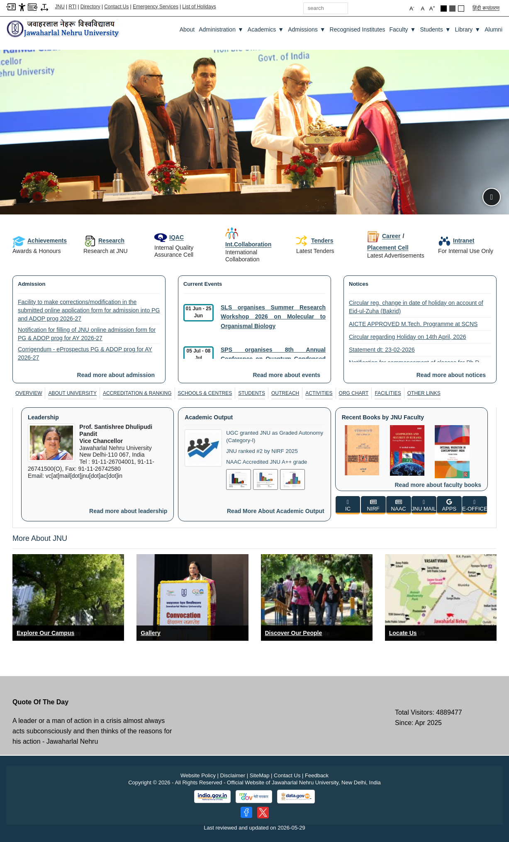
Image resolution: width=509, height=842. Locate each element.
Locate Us (403, 633)
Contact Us (116, 7)
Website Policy (198, 775)
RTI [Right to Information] (72, 7)
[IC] (348, 505)
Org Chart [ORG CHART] (354, 393)
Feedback (317, 775)
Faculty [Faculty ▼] (402, 29)
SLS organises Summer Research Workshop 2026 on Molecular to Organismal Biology (273, 316)
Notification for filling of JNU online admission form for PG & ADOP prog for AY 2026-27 (87, 333)
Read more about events (286, 375)
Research (103, 240)
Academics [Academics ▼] (266, 29)
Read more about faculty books (438, 485)
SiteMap (260, 775)
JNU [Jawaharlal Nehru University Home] (60, 7)
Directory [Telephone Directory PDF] (90, 7)
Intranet (456, 240)
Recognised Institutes (357, 29)
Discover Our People (293, 633)
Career (383, 236)
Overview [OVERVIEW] (28, 393)
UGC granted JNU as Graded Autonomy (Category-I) (264, 436)
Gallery (150, 633)
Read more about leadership (128, 511)
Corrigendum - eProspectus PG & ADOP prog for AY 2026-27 (85, 353)
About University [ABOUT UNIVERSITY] (72, 393)
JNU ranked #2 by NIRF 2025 (264, 450)
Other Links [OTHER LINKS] (424, 393)
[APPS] (449, 505)
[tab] (28, 393)
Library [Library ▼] (468, 29)
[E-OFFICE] (474, 505)
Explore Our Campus (45, 633)
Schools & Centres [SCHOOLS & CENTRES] (205, 393)
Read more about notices (451, 375)
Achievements (39, 240)
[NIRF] (373, 505)
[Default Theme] (461, 8)
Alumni (493, 29)
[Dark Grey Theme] (452, 8)
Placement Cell (388, 247)
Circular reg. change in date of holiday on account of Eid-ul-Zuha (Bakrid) (416, 306)
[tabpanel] (254, 464)
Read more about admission (116, 375)
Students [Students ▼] (435, 29)
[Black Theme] (444, 8)
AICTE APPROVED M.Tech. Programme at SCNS (413, 324)
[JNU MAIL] (424, 505)
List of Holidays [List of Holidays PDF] (199, 7)
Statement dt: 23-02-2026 (382, 349)
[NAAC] (398, 505)
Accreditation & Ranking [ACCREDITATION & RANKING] (137, 393)
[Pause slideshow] (491, 197)
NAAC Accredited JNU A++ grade (269, 460)
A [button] (432, 8)
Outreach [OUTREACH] (285, 393)
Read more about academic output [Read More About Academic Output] (275, 511)
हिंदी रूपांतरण (485, 8)
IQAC (169, 237)
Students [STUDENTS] (251, 393)
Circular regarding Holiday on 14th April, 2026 (407, 336)
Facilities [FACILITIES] (388, 393)
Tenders (314, 241)
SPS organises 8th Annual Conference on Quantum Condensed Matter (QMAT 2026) (273, 359)
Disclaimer (233, 775)
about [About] (187, 29)
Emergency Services (155, 7)
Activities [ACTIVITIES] (318, 393)
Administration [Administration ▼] (221, 29)
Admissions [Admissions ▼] (306, 29)
